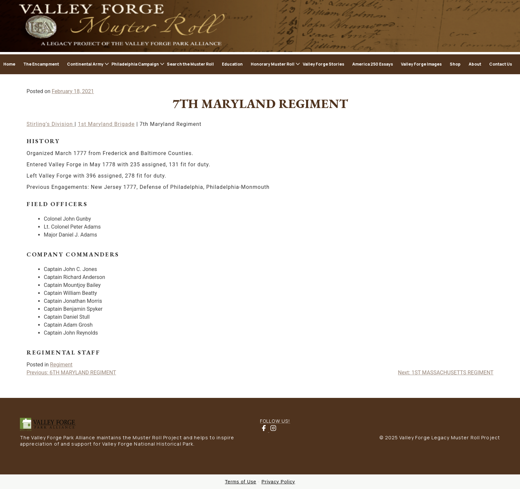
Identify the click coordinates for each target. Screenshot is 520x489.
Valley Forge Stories (323, 64)
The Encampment (41, 64)
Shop (455, 64)
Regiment (61, 364)
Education (232, 64)
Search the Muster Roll (190, 64)
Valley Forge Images (421, 64)
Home (9, 64)
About (475, 64)
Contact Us (500, 64)
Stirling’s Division (51, 124)
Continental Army (85, 64)
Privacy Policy (278, 481)
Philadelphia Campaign (135, 64)
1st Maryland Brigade (106, 124)
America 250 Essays (372, 64)
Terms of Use (240, 481)
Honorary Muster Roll (272, 64)
